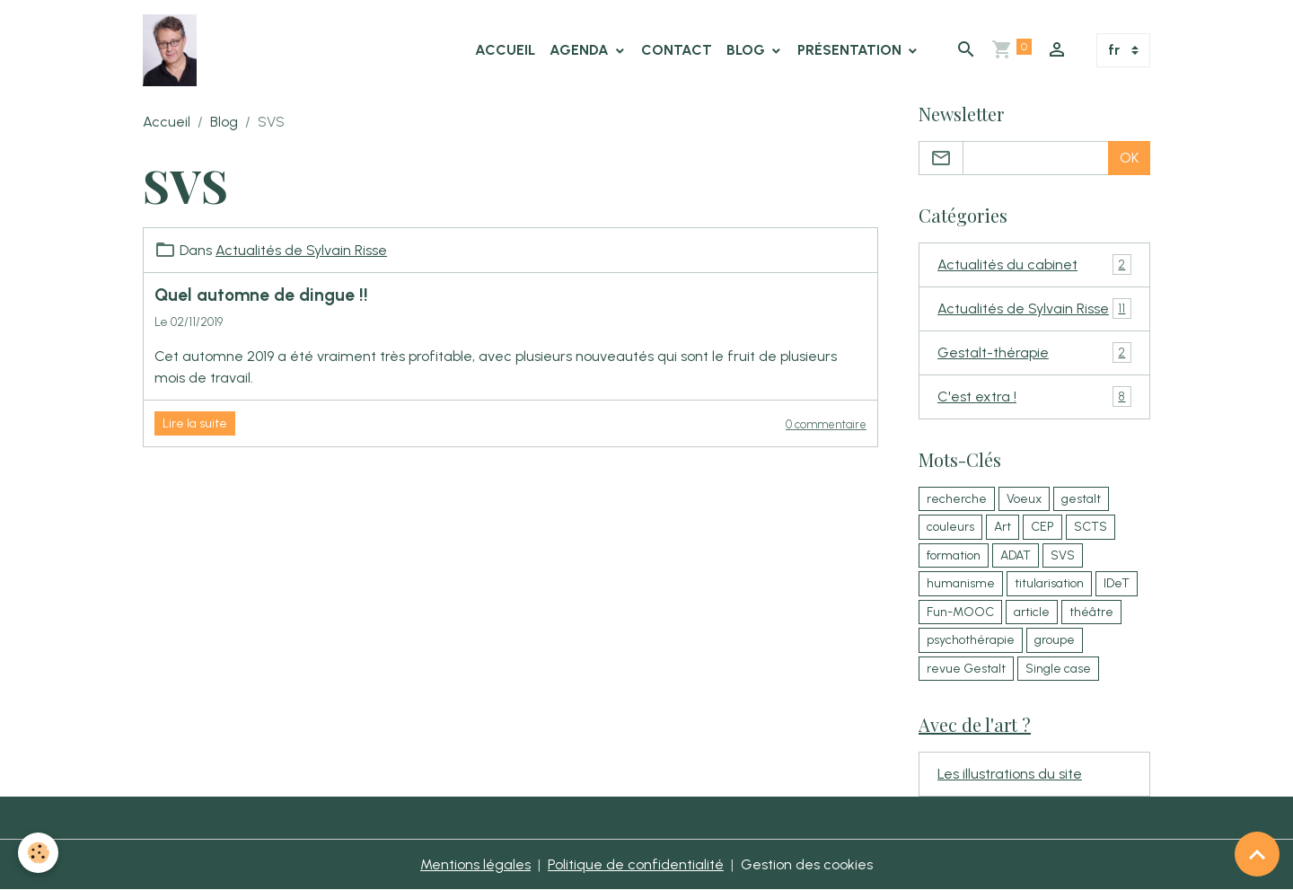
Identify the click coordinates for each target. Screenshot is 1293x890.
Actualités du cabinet (1034, 264)
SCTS (1090, 526)
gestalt (1081, 499)
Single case (1058, 668)
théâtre (1091, 612)
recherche (957, 499)
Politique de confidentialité (636, 864)
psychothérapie (971, 640)
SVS (1063, 555)
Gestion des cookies (807, 864)
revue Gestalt (966, 668)
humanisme (961, 583)
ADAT (1015, 555)
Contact (676, 49)
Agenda (581, 49)
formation (954, 555)
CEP (1042, 526)
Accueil (505, 49)
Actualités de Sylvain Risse (301, 250)
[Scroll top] (1257, 854)
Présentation (851, 49)
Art (1002, 526)
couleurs (950, 526)
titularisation (1049, 583)
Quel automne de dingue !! (261, 295)
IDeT (1117, 583)
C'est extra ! (1034, 396)
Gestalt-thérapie (1034, 352)
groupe (1054, 640)
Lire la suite (195, 423)
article (1032, 612)
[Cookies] (38, 853)
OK (1129, 157)
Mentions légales (475, 864)
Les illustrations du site (1009, 773)
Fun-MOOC (960, 612)
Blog (747, 49)
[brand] (173, 50)
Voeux (1024, 499)
